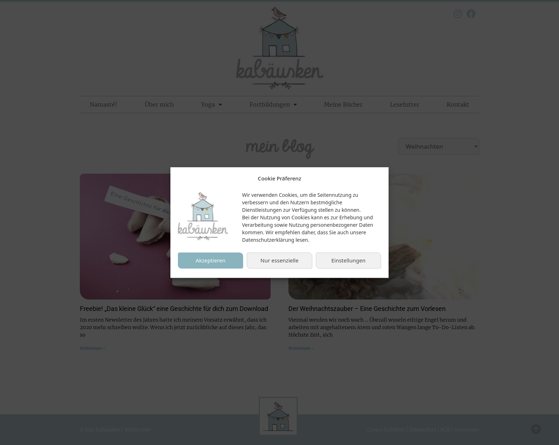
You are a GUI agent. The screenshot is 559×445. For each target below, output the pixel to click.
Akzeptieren (211, 262)
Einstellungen (348, 262)
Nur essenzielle (280, 262)
